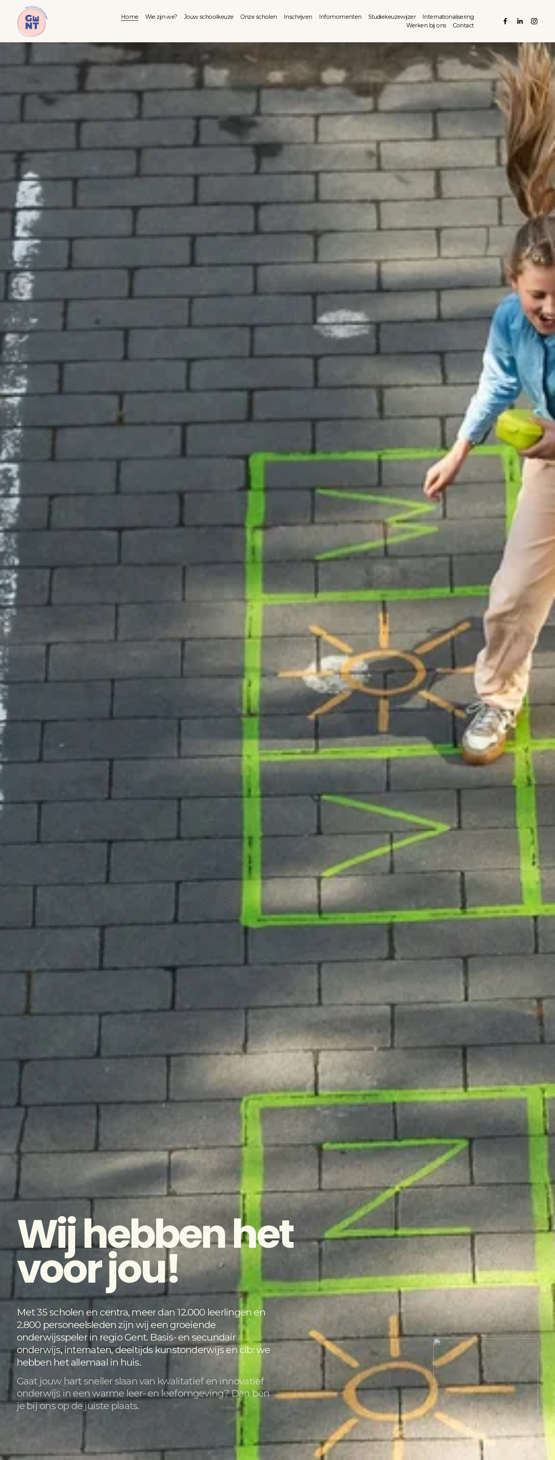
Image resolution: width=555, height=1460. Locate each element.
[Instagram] (534, 21)
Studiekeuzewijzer (392, 16)
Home (130, 16)
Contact (463, 25)
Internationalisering (448, 16)
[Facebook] (505, 21)
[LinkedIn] (520, 21)
